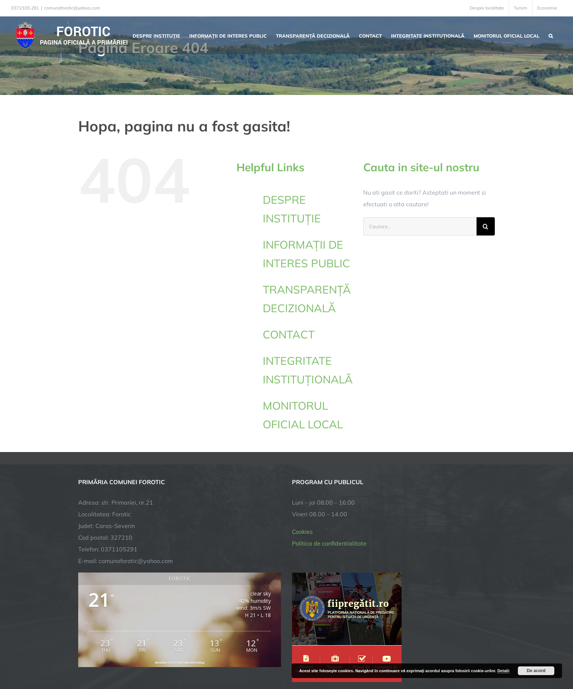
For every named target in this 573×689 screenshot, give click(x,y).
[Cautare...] (420, 226)
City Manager (192, 660)
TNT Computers (158, 660)
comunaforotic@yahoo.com (72, 8)
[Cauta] (486, 226)
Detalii (503, 671)
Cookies (302, 456)
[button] (551, 35)
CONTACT (289, 334)
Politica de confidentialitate (329, 468)
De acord (536, 670)
